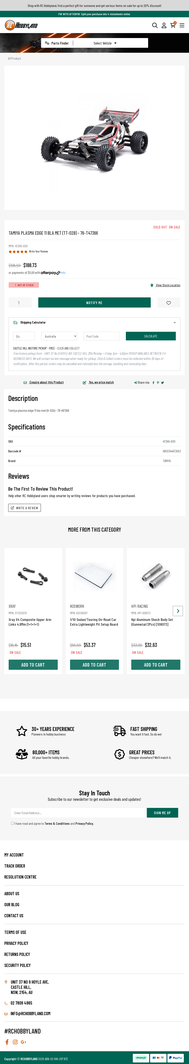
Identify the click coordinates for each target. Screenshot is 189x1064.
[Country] (59, 336)
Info (63, 272)
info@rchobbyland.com (27, 1013)
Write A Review (24, 508)
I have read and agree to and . (52, 823)
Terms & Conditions (57, 823)
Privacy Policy (84, 823)
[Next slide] (178, 611)
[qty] (24, 336)
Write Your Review (38, 251)
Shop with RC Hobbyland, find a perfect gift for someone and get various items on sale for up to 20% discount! (95, 5)
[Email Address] (78, 813)
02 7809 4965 (18, 1002)
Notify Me (94, 302)
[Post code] (102, 336)
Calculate (150, 336)
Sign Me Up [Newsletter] (162, 812)
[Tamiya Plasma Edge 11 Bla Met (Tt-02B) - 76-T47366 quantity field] (20, 302)
